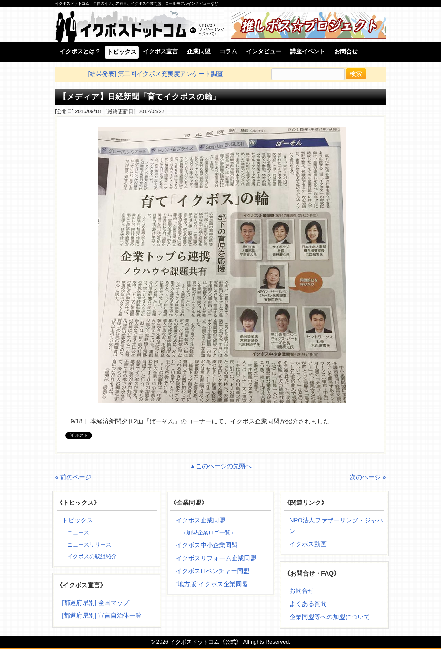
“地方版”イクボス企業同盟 (212, 584)
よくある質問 (308, 603)
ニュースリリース (89, 545)
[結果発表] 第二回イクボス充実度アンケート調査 (155, 73)
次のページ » (368, 477)
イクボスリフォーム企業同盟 (216, 558)
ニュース (78, 532)
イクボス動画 (310, 544)
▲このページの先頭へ (220, 466)
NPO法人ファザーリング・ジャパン (336, 526)
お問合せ (301, 590)
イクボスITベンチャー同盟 (212, 571)
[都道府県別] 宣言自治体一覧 (102, 615)
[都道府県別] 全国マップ (95, 602)
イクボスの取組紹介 (92, 556)
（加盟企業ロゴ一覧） (208, 532)
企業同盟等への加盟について (329, 616)
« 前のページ (73, 477)
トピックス (77, 520)
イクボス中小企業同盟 (207, 545)
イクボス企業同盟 (200, 520)
